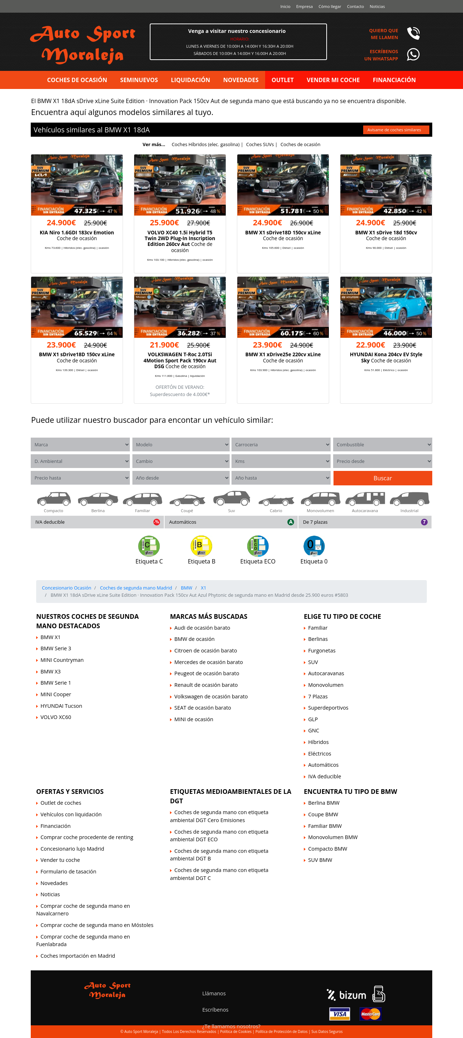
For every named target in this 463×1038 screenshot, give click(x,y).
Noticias (377, 6)
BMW (113, 130)
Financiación (56, 825)
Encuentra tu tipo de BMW (350, 791)
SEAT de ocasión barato (202, 707)
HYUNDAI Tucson (61, 705)
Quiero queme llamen (383, 34)
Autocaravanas (326, 673)
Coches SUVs (260, 144)
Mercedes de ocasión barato (208, 662)
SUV (313, 662)
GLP (313, 719)
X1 (127, 130)
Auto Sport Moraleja (141, 1031)
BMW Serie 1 (56, 682)
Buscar (383, 478)
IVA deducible (50, 522)
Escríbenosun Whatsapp (381, 54)
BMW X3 (51, 671)
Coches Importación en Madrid (78, 955)
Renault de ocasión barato (206, 684)
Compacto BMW (327, 848)
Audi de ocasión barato (202, 627)
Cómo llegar (330, 6)
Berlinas (318, 638)
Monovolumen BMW (333, 837)
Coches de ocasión (300, 144)
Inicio (285, 6)
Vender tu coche (60, 859)
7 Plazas (318, 696)
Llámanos (214, 993)
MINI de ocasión (193, 719)
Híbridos (318, 742)
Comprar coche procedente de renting (87, 837)
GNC (313, 730)
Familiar (318, 627)
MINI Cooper (56, 694)
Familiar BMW (325, 825)
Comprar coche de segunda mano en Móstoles (97, 925)
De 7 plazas (315, 522)
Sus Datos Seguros (327, 1031)
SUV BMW (320, 859)
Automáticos (182, 522)
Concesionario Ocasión (66, 587)
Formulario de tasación (68, 871)
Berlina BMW (324, 802)
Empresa (304, 6)
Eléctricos (319, 753)
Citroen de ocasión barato (205, 650)
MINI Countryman (62, 659)
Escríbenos (215, 1009)
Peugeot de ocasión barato (206, 673)
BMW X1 (51, 637)
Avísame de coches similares (395, 129)
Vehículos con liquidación (71, 814)
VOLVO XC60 (56, 717)
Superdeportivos (328, 707)
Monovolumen (326, 684)
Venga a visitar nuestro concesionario (237, 30)
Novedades (54, 883)
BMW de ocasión (194, 638)
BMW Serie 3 (56, 648)
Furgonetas (322, 650)
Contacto (355, 6)
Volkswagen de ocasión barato (211, 696)
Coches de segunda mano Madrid (135, 587)
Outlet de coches (61, 802)
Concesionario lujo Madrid (72, 848)
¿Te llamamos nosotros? (231, 1026)
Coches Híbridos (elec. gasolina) (206, 144)
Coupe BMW (323, 814)
